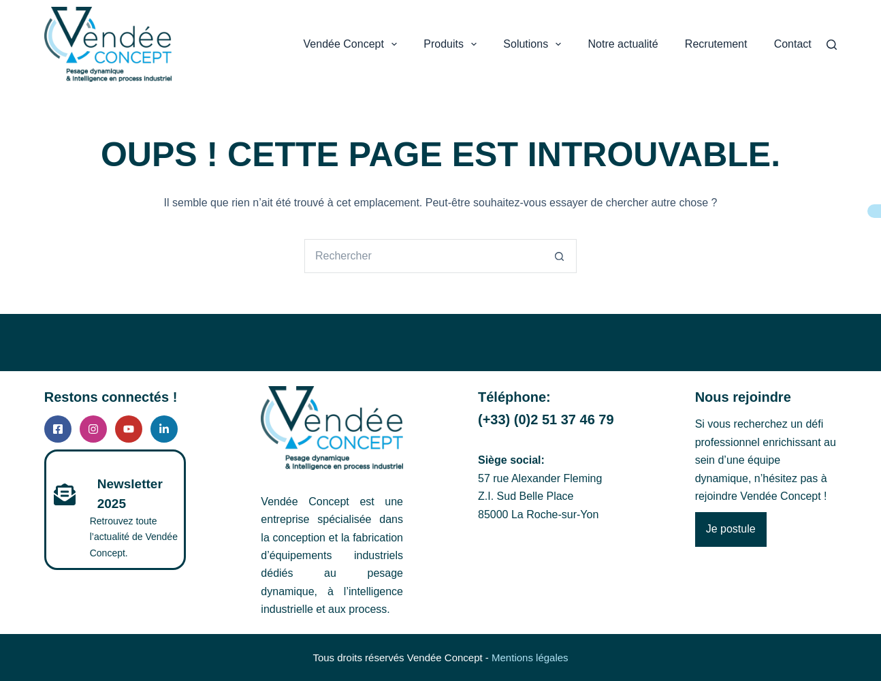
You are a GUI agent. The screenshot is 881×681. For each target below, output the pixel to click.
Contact (793, 44)
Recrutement (716, 44)
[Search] (832, 44)
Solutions (533, 44)
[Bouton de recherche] (560, 256)
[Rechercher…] (423, 256)
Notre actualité (623, 44)
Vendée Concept (351, 44)
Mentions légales (530, 657)
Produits (450, 44)
